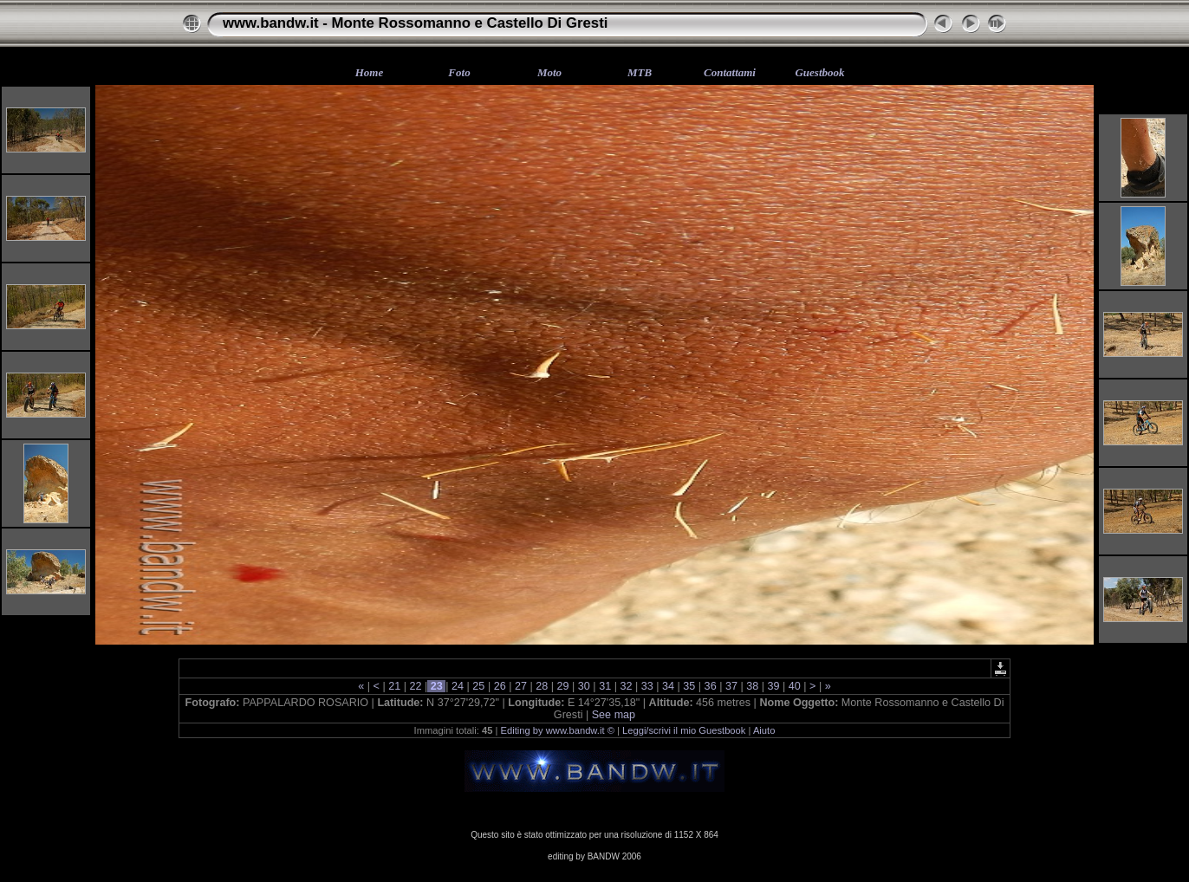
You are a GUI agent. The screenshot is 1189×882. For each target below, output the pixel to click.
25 (479, 686)
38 (753, 686)
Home (369, 72)
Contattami (730, 72)
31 (605, 686)
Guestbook (819, 72)
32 (626, 686)
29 (563, 686)
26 (500, 686)
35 (689, 686)
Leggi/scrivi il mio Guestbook (683, 730)
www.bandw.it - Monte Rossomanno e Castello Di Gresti (415, 23)
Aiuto (764, 730)
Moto (549, 72)
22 (415, 686)
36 (710, 686)
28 (542, 686)
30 (584, 686)
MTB (639, 72)
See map (613, 715)
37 (731, 686)
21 (395, 686)
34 (668, 686)
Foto (459, 72)
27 (520, 686)
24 (458, 686)
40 (794, 686)
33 (647, 686)
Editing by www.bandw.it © (557, 730)
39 (773, 686)
